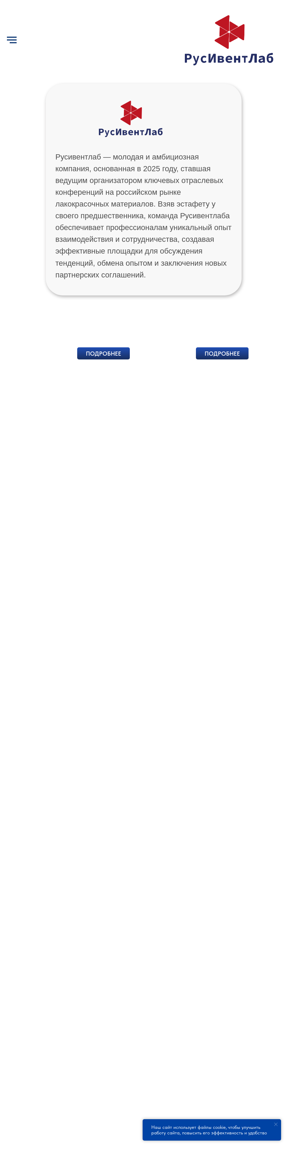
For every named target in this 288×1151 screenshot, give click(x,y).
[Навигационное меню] (12, 40)
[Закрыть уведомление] (275, 1124)
